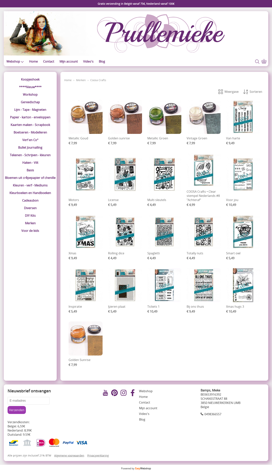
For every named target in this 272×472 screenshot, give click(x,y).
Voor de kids (30, 231)
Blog (102, 61)
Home (33, 61)
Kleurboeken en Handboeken (30, 193)
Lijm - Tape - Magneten (30, 110)
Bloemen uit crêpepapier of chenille (30, 178)
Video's (88, 61)
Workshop (30, 94)
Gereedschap (30, 102)
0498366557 (212, 414)
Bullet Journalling (30, 147)
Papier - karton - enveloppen (30, 117)
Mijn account (69, 61)
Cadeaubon (30, 200)
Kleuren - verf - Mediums (30, 185)
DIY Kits (30, 215)
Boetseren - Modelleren (30, 132)
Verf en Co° (30, 140)
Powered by (136, 468)
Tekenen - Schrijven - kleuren (30, 155)
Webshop (15, 61)
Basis (30, 170)
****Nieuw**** (30, 87)
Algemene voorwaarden (69, 455)
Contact (48, 61)
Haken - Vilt (30, 163)
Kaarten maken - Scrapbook (30, 125)
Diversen (30, 208)
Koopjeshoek (30, 79)
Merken (30, 223)
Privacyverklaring (98, 455)
